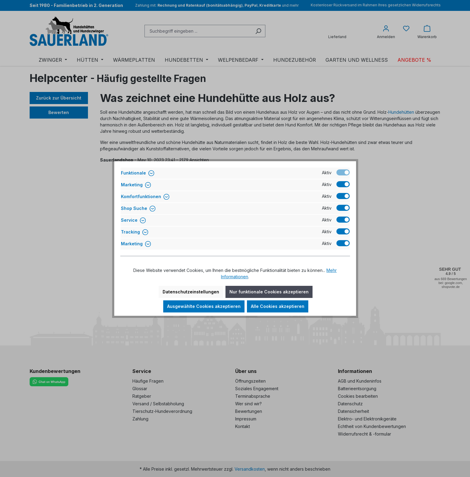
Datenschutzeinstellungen (191, 291)
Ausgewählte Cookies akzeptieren (204, 306)
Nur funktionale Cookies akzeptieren (269, 291)
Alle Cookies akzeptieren (277, 306)
